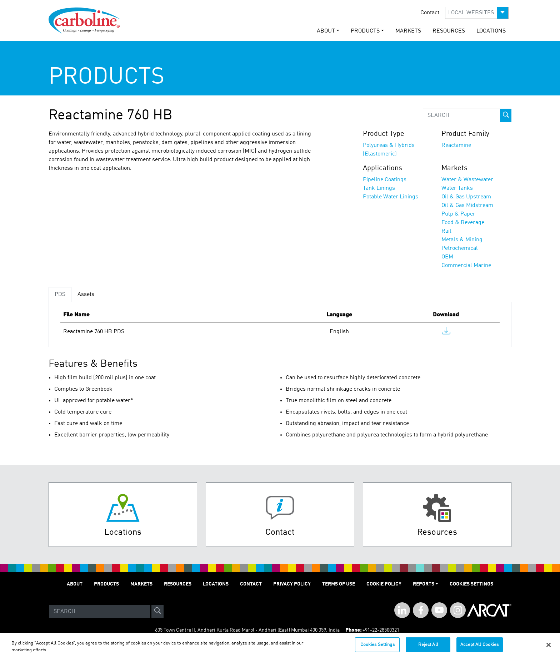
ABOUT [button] (326, 31)
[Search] (100, 611)
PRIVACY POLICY (292, 584)
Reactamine (456, 145)
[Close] (548, 648)
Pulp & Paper (458, 214)
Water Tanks (457, 188)
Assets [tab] (86, 294)
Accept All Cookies (479, 648)
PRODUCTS (106, 584)
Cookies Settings (377, 648)
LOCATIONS (491, 31)
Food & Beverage (462, 223)
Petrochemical (459, 248)
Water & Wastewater (467, 180)
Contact (429, 13)
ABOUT (74, 584)
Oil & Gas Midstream (467, 205)
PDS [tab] (60, 294)
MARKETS (408, 31)
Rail (446, 231)
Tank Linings (379, 188)
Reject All (428, 648)
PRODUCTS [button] (365, 31)
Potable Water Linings (390, 197)
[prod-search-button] (505, 115)
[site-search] (157, 611)
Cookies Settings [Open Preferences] (471, 584)
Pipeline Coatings (384, 180)
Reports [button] (423, 584)
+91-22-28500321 (380, 630)
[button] (477, 13)
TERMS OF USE (338, 584)
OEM (447, 257)
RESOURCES (448, 31)
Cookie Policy (383, 584)
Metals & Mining (461, 240)
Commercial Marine (466, 265)
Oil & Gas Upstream (466, 197)
